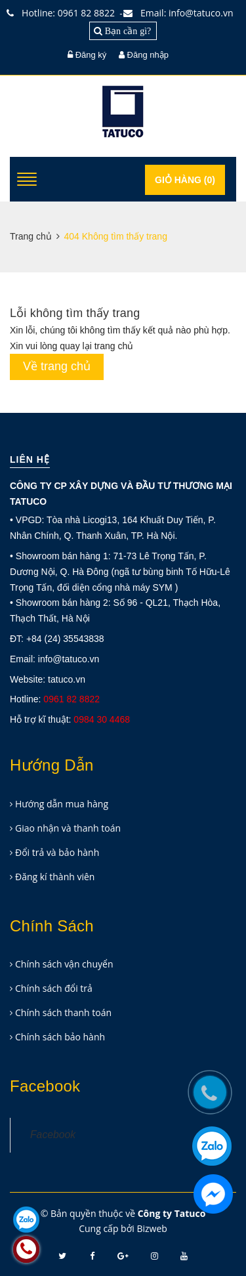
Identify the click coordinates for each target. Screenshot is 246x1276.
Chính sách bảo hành (60, 1037)
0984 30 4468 (101, 719)
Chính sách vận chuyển (64, 964)
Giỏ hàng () (185, 180)
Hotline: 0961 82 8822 (63, 13)
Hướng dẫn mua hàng (61, 804)
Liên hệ (30, 459)
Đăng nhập (148, 55)
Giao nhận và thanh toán (68, 828)
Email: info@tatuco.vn (181, 13)
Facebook (52, 1134)
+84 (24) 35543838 (65, 638)
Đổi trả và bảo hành (57, 852)
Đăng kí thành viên (54, 876)
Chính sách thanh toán (63, 1012)
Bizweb (151, 1228)
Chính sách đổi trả (53, 988)
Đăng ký (91, 55)
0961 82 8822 (71, 699)
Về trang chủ (57, 366)
